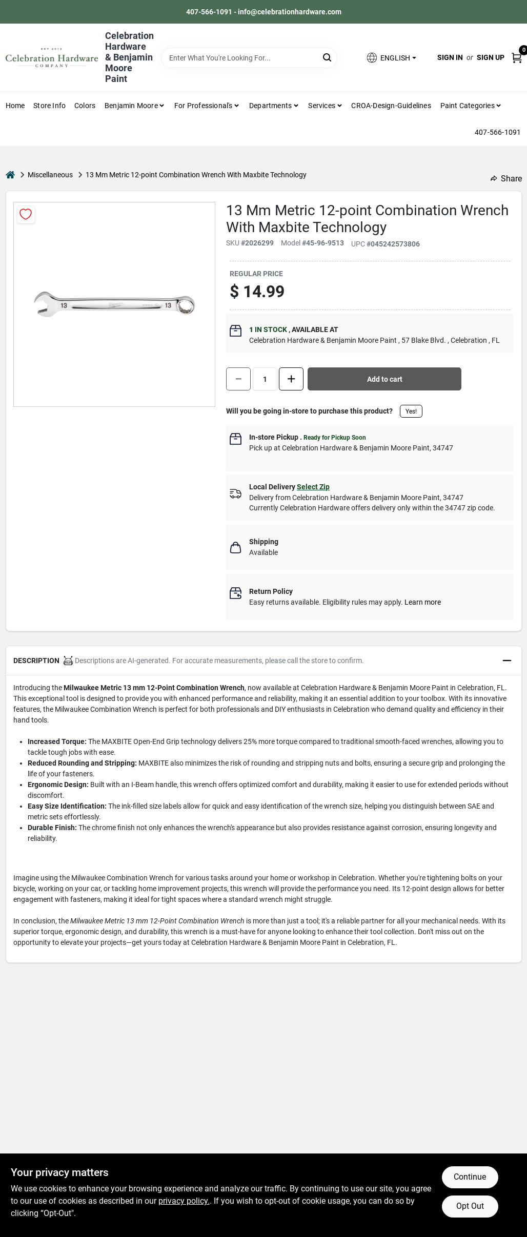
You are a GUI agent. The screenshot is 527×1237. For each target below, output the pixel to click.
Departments (270, 105)
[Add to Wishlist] (26, 214)
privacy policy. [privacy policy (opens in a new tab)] (184, 1201)
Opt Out (470, 1206)
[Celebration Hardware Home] (52, 57)
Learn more (422, 602)
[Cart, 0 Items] (517, 57)
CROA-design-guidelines (391, 105)
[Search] (327, 57)
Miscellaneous (50, 175)
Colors (84, 105)
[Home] (10, 175)
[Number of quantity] (265, 378)
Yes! (411, 411)
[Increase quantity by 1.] (291, 378)
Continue (470, 1177)
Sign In (450, 57)
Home (15, 105)
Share (506, 178)
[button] (390, 58)
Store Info (49, 105)
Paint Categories (467, 105)
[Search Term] (249, 58)
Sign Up (490, 57)
